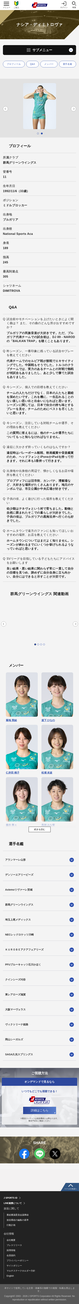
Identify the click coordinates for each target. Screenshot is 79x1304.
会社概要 (11, 1240)
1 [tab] (38, 133)
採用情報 (11, 1250)
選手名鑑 (67, 64)
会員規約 (11, 1255)
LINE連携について (13, 1203)
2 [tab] (42, 133)
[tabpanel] (39, 106)
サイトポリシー (14, 1265)
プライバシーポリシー (18, 1260)
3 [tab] (41, 644)
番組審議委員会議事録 (18, 1215)
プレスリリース (14, 1245)
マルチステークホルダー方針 (21, 1270)
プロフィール (14, 64)
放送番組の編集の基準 (18, 1220)
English (10, 1276)
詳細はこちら (39, 1110)
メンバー (49, 64)
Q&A (32, 64)
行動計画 (11, 1225)
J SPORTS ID (10, 1198)
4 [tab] (44, 644)
